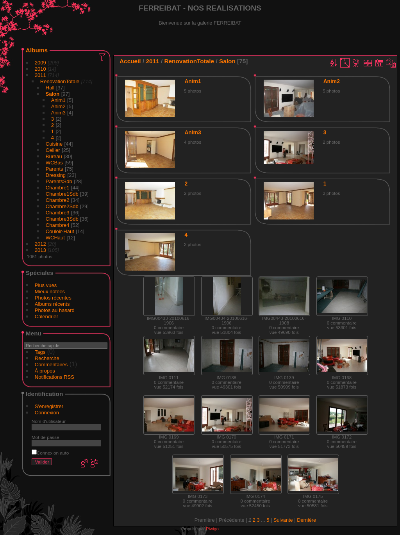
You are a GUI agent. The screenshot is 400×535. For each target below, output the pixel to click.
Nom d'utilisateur (49, 421)
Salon (52, 94)
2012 (40, 244)
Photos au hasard (55, 310)
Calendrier (46, 316)
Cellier (53, 150)
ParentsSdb (59, 181)
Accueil (130, 61)
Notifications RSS (54, 377)
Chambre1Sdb (62, 194)
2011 (40, 75)
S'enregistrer (49, 406)
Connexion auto (50, 452)
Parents (54, 169)
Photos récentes (53, 298)
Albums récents (52, 304)
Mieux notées (50, 291)
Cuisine (54, 144)
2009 (40, 63)
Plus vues (46, 285)
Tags (40, 352)
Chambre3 (58, 213)
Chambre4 (58, 225)
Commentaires (51, 364)
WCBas (54, 163)
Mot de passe (45, 437)
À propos (45, 371)
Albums (37, 50)
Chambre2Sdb (62, 206)
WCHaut (55, 238)
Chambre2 (58, 200)
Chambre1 (58, 188)
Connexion (47, 413)
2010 (40, 69)
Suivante (283, 520)
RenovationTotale (59, 81)
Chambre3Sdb (62, 219)
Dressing (56, 175)
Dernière (306, 520)
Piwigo (212, 528)
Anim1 (58, 100)
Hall (50, 88)
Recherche (47, 358)
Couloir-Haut (60, 231)
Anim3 (58, 113)
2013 (40, 250)
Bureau (54, 156)
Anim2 (58, 106)
